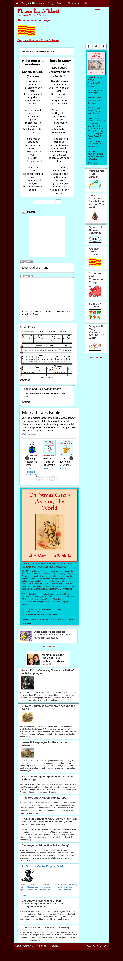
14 (41, 480)
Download (25, 380)
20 (54, 480)
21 (56, 480)
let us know (33, 311)
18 (50, 480)
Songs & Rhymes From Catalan (38, 40)
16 (45, 480)
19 (52, 480)
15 (43, 480)
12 (37, 480)
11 (58, 477)
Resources (54, 946)
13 (39, 480)
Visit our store (29, 434)
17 (47, 480)
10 (56, 477)
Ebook (28, 468)
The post (23, 895)
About (18, 946)
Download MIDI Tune (35, 267)
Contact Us (29, 946)
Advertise (41, 946)
